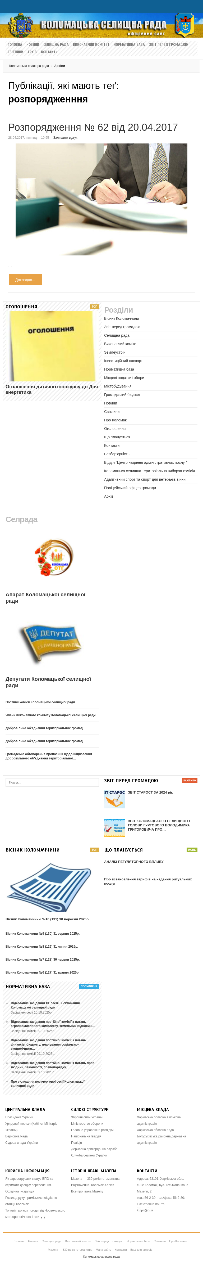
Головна (15, 45)
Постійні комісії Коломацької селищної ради (40, 702)
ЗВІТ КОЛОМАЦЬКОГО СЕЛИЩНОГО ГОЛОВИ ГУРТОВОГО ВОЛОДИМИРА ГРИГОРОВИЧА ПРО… (159, 825)
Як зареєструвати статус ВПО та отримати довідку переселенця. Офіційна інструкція (29, 1185)
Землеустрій (115, 352)
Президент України (19, 1117)
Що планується (117, 437)
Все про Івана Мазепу (87, 1191)
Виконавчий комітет (91, 45)
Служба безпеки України (89, 1155)
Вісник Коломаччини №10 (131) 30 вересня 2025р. (48, 919)
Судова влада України (21, 1143)
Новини (32, 45)
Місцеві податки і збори (124, 378)
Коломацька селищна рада (29, 66)
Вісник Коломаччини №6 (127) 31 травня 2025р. (43, 972)
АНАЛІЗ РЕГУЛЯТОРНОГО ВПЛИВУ (134, 862)
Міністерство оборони (87, 1124)
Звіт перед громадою (168, 45)
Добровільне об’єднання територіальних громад (44, 728)
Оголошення (115, 428)
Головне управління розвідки (92, 1130)
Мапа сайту (103, 1249)
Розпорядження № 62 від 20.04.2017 (93, 127)
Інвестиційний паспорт (123, 361)
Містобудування (117, 386)
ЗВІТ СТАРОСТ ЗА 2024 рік (150, 792)
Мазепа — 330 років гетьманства (70, 1249)
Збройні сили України (87, 1117)
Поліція (76, 1143)
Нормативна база (129, 45)
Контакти (49, 52)
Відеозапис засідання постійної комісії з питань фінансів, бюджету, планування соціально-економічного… (48, 1044)
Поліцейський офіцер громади (130, 488)
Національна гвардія (86, 1136)
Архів (32, 52)
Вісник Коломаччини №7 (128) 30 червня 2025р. (43, 959)
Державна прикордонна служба (94, 1149)
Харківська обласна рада (155, 1130)
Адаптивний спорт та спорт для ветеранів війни (145, 479)
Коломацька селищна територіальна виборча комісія (149, 471)
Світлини (15, 52)
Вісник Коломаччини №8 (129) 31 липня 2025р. (42, 946)
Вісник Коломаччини (121, 318)
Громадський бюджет (122, 395)
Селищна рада (56, 45)
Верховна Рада (16, 1136)
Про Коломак (115, 420)
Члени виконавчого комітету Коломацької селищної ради (51, 715)
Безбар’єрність (117, 454)
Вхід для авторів (141, 1249)
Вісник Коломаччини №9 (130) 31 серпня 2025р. (43, 933)
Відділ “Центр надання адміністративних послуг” (145, 462)
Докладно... (25, 280)
